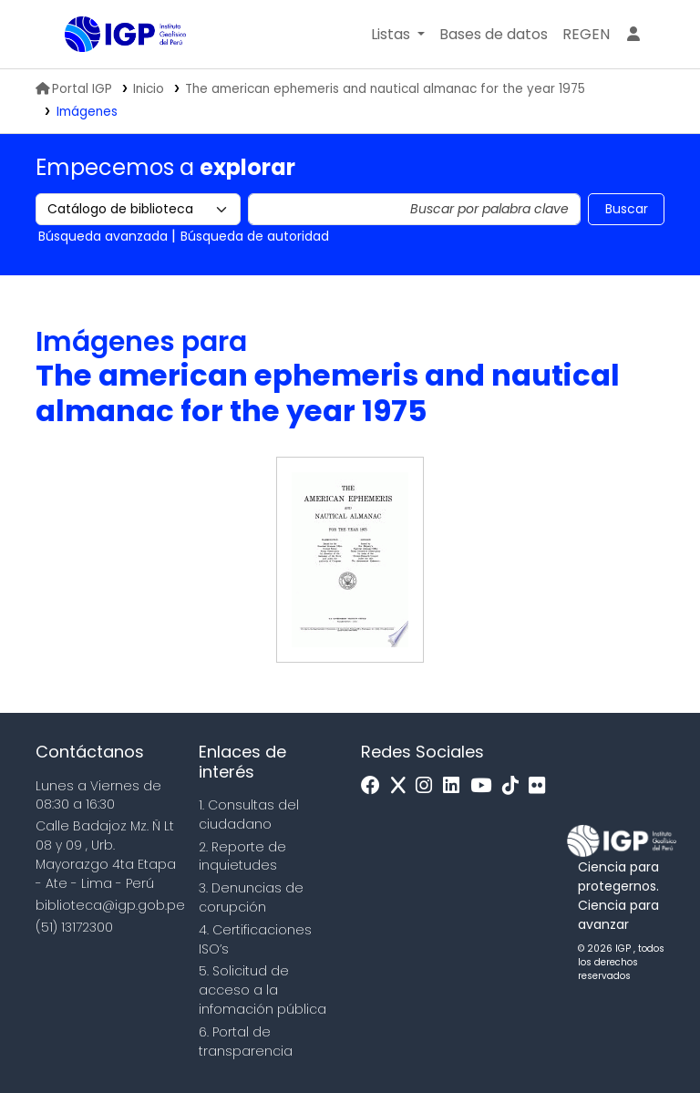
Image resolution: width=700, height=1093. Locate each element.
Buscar (626, 209)
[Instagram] (428, 786)
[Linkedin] (455, 786)
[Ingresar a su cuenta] (633, 34)
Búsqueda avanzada (103, 236)
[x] (403, 786)
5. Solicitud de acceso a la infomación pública (262, 990)
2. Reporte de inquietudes (242, 856)
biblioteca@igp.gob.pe (110, 905)
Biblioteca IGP (110, 71)
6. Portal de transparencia (246, 1041)
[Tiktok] (515, 786)
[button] (398, 34)
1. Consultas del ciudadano (249, 814)
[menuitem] (586, 34)
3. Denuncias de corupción (251, 897)
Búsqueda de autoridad (254, 236)
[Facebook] (375, 786)
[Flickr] (541, 786)
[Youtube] (485, 786)
